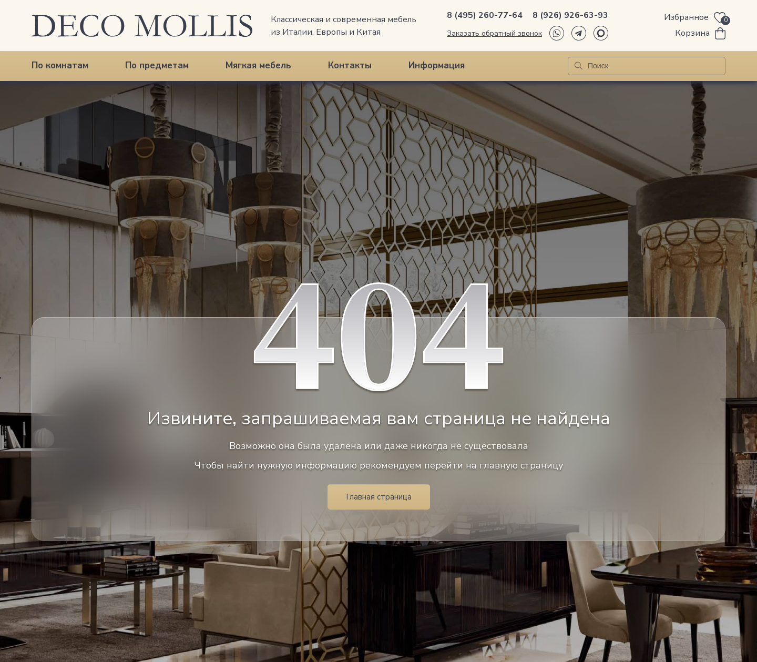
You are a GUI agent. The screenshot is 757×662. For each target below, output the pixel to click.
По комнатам (60, 65)
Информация (436, 65)
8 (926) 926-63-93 (570, 15)
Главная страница (379, 497)
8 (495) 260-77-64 (485, 15)
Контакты (350, 65)
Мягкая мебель (258, 65)
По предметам (157, 65)
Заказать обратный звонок (494, 33)
